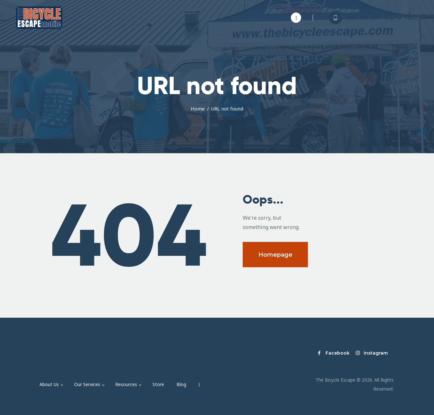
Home (198, 108)
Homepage (275, 254)
